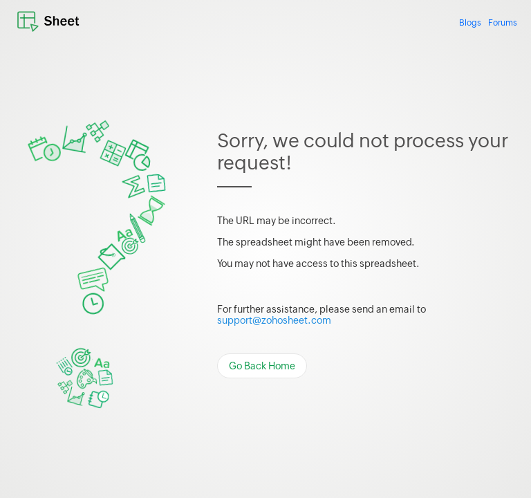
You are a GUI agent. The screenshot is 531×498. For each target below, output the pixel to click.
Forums (502, 23)
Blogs (470, 23)
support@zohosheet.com (274, 320)
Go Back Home (262, 365)
